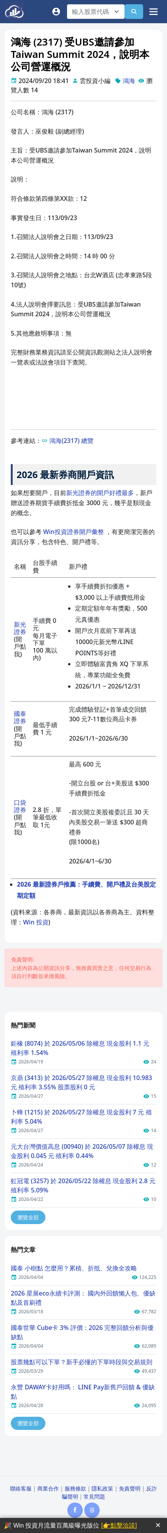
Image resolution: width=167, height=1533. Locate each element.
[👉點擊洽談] (119, 1525)
